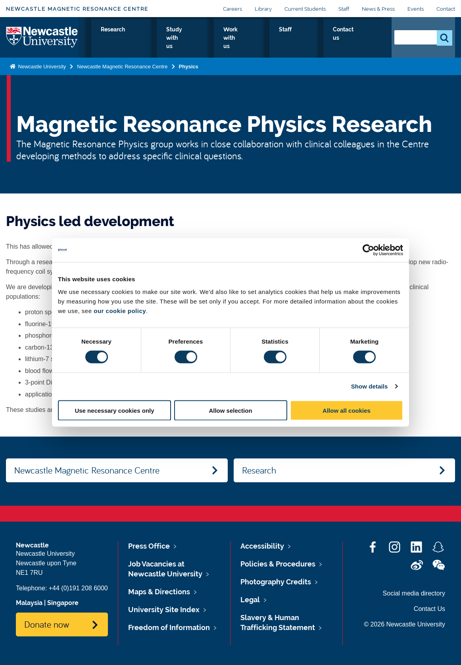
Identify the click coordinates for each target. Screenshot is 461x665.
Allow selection (230, 410)
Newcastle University (41, 65)
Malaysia (29, 603)
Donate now (46, 624)
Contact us (362, 38)
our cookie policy (120, 310)
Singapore (63, 603)
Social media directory (414, 593)
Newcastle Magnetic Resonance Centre (77, 9)
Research (183, 38)
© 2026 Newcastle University (404, 624)
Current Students (305, 9)
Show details (369, 386)
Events (415, 9)
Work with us (285, 38)
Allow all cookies (347, 410)
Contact (445, 9)
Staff (343, 9)
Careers (232, 9)
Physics (145, 38)
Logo (42, 37)
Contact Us (429, 608)
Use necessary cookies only (114, 410)
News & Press (378, 9)
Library (263, 9)
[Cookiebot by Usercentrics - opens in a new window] (368, 250)
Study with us (232, 38)
